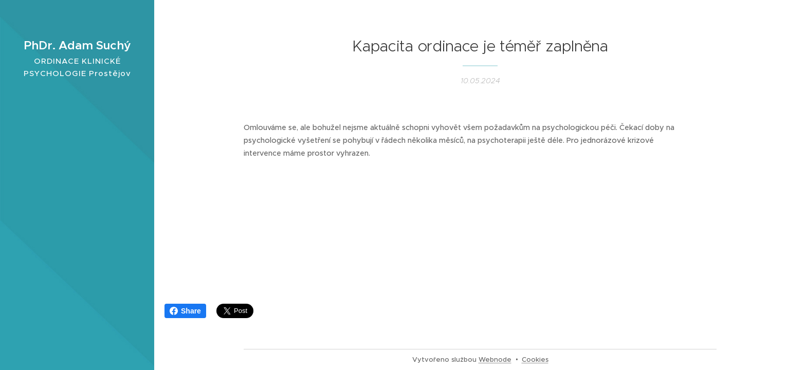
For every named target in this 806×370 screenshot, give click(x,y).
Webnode (495, 359)
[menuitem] (77, 173)
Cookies (535, 359)
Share (185, 311)
